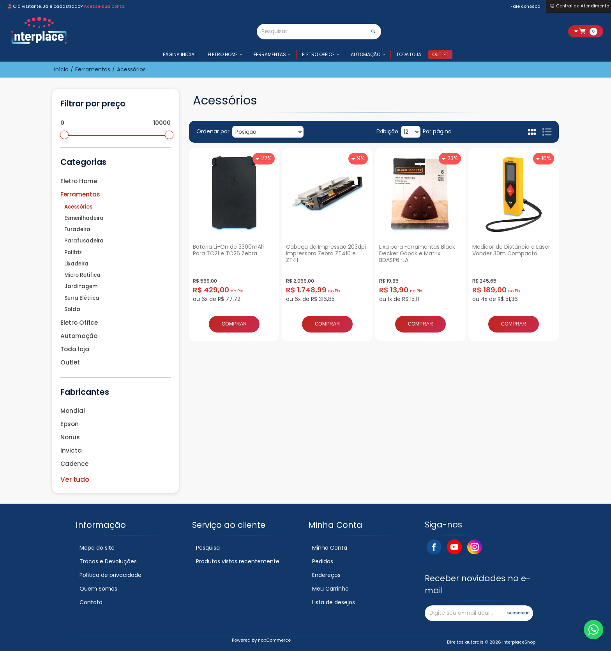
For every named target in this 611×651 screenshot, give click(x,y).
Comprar (234, 324)
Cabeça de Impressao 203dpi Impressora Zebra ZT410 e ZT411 (326, 253)
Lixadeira (76, 263)
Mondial (72, 411)
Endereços (326, 575)
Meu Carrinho (330, 589)
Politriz (73, 252)
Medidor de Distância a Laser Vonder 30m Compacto (511, 250)
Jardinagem (80, 286)
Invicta (71, 450)
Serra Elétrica (81, 298)
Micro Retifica (82, 275)
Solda (72, 309)
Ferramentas (270, 54)
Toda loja (408, 54)
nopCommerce (274, 640)
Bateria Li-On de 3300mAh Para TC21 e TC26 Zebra (229, 250)
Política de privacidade (110, 575)
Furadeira (77, 229)
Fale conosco (525, 6)
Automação (365, 54)
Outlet (440, 54)
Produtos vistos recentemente (237, 561)
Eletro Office (318, 54)
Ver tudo (74, 479)
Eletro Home (223, 54)
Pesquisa (208, 548)
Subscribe (518, 613)
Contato (90, 602)
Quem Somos (98, 589)
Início (61, 69)
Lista (546, 131)
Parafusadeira (84, 240)
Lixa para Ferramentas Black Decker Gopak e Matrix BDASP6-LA (417, 253)
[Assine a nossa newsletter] (465, 613)
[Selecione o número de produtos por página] (410, 132)
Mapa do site (97, 548)
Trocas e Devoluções (108, 561)
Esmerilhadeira (84, 218)
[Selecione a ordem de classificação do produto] (268, 132)
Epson (69, 424)
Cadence (74, 464)
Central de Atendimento (579, 6)
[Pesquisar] (311, 31)
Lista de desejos (333, 602)
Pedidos (322, 561)
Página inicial (179, 54)
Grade (532, 131)
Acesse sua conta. (104, 6)
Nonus (70, 437)
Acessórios (78, 207)
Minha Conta (329, 548)
